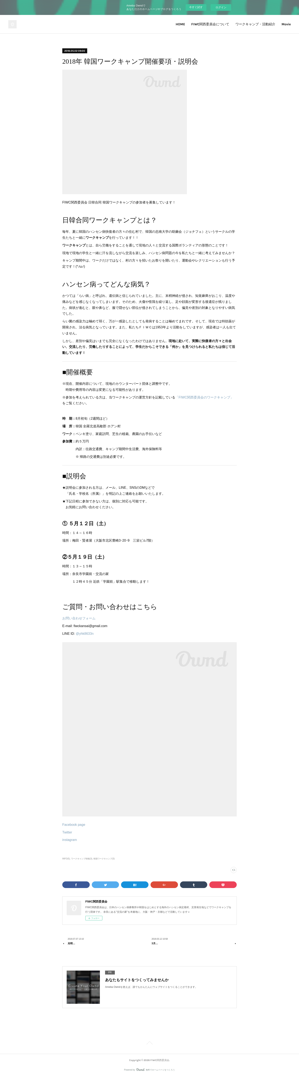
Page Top (149, 1043)
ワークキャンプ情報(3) (81, 859)
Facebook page (73, 824)
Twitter (67, 832)
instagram (69, 840)
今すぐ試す (196, 7)
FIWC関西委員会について (210, 24)
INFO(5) (66, 859)
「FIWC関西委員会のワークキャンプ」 (204, 397)
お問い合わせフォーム (79, 618)
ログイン (221, 7)
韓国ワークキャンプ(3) (104, 859)
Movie (286, 24)
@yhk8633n (85, 633)
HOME (180, 24)
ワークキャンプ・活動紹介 (255, 24)
